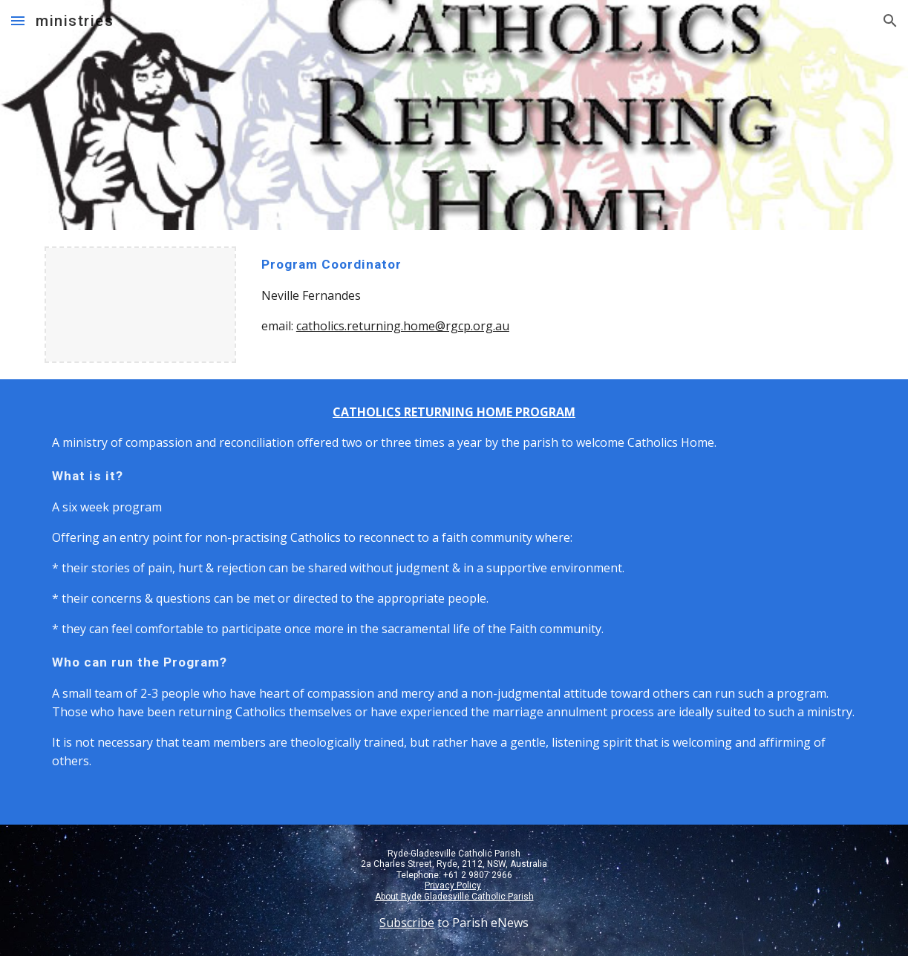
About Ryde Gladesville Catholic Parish (454, 896)
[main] (454, 294)
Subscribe (406, 922)
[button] (18, 20)
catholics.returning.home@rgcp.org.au (402, 326)
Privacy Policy (453, 885)
